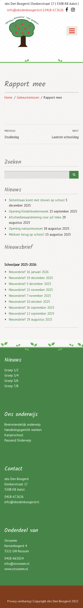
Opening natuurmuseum (26, 228)
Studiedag (11, 137)
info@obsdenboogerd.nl (21, 502)
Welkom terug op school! (26, 234)
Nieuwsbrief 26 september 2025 (31, 307)
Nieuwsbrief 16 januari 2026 (29, 272)
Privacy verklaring (19, 601)
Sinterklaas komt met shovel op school (37, 200)
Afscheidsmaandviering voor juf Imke (35, 217)
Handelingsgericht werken (23, 430)
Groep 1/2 (11, 370)
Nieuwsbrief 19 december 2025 (31, 278)
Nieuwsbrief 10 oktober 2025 (29, 301)
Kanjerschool (13, 435)
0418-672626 (13, 497)
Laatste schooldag (65, 137)
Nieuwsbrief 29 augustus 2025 (30, 319)
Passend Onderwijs (17, 440)
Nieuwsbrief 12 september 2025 (31, 313)
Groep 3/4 (11, 375)
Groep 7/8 (11, 386)
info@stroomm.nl (16, 564)
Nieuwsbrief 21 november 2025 (31, 290)
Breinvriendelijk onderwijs (22, 424)
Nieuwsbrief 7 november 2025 (30, 296)
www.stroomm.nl (16, 569)
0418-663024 (13, 558)
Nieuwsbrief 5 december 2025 (30, 284)
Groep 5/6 (11, 381)
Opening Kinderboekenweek (28, 211)
